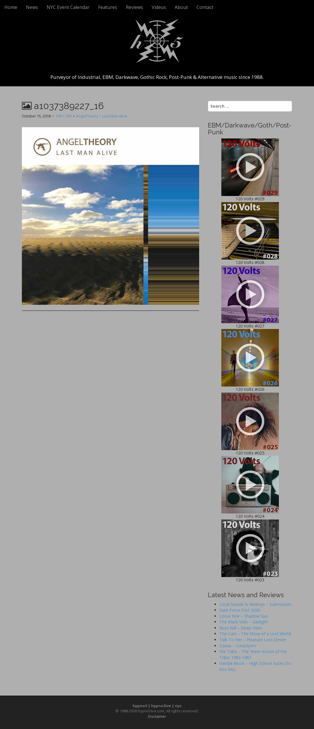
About (181, 7)
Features (107, 7)
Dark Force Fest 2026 (239, 610)
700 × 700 (63, 116)
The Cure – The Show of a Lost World (255, 633)
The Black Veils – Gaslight (243, 622)
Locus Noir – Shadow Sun (243, 616)
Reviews (134, 7)
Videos (159, 7)
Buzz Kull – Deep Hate (240, 628)
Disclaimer (157, 716)
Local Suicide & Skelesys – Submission (255, 604)
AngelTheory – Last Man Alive (101, 116)
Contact (205, 7)
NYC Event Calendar (68, 7)
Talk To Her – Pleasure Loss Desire (252, 639)
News (32, 7)
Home (10, 7)
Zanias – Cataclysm (237, 645)
